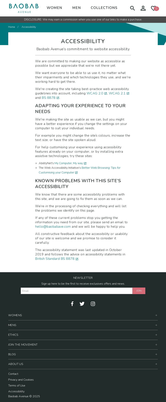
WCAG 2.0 (95, 93)
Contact (13, 374)
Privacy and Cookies (21, 380)
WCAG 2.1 (117, 93)
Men (76, 7)
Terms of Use (16, 386)
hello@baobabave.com (53, 226)
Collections (104, 7)
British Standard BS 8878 (54, 258)
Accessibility (16, 391)
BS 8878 (49, 97)
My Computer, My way (69, 163)
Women (54, 7)
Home (11, 27)
